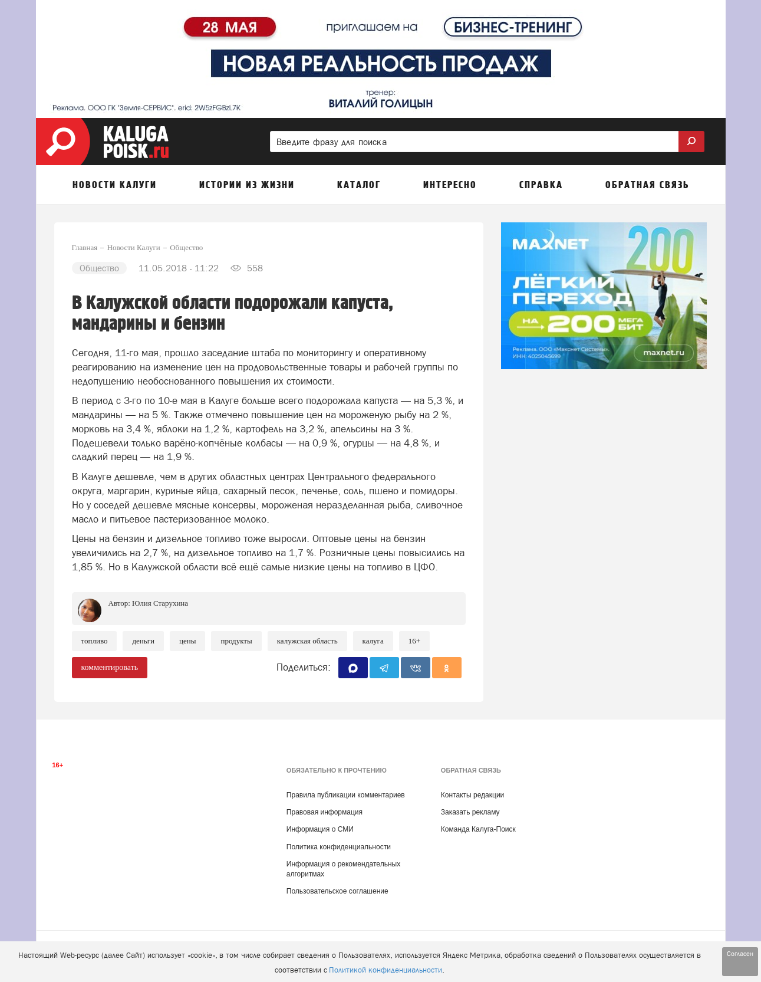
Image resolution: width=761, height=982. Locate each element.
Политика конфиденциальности (338, 847)
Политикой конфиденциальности (385, 969)
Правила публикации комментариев (345, 795)
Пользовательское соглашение (337, 891)
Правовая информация (324, 812)
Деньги (143, 640)
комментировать (110, 667)
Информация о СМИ (320, 829)
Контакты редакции (472, 795)
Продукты (236, 640)
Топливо (94, 640)
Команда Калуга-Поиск (478, 829)
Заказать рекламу (470, 812)
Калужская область (307, 640)
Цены (187, 640)
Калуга (373, 640)
